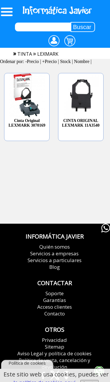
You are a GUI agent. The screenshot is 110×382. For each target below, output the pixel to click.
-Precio (32, 61)
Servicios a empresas (54, 253)
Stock (65, 61)
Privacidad (54, 340)
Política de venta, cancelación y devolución (54, 363)
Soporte (54, 293)
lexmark (47, 54)
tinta (24, 54)
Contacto (54, 313)
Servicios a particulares (55, 260)
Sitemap (54, 346)
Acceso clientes (54, 306)
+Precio (49, 61)
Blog (54, 267)
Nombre (81, 61)
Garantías (54, 300)
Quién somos (54, 246)
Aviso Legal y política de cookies (54, 353)
